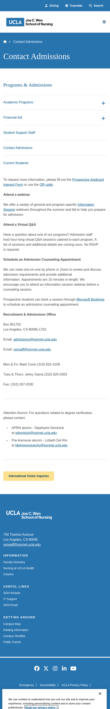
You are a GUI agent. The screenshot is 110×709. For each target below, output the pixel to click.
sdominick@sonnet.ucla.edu (36, 433)
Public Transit (12, 642)
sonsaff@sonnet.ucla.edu (32, 349)
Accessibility (48, 685)
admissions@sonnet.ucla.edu (35, 339)
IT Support (10, 599)
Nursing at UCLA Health (18, 568)
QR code (46, 184)
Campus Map (12, 624)
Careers (8, 574)
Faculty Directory (14, 562)
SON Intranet (11, 593)
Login (76, 692)
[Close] (100, 703)
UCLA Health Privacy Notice (48, 692)
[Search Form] (96, 5)
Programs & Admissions (27, 85)
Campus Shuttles (14, 636)
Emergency (26, 685)
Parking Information (15, 630)
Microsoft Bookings (90, 299)
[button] (74, 5)
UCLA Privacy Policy (75, 685)
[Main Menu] (104, 21)
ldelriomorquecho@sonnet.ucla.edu (41, 445)
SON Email (10, 605)
